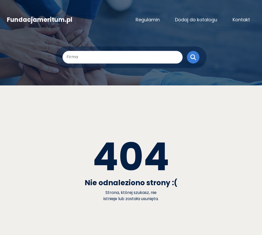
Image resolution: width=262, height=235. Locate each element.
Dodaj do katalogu (196, 19)
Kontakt (241, 19)
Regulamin (148, 19)
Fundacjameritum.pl (39, 20)
